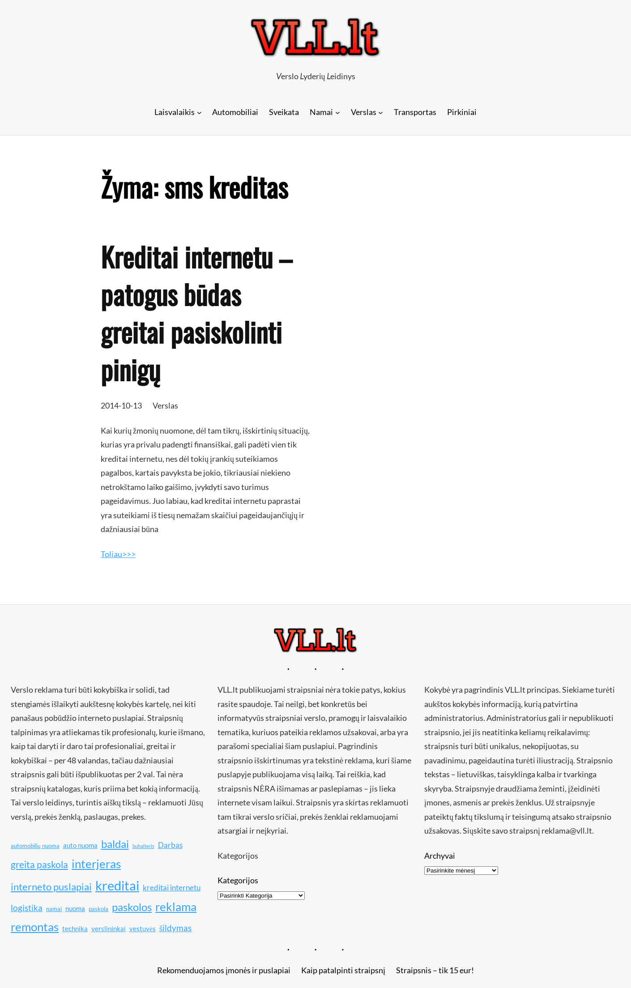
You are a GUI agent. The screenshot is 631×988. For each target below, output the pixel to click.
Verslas (165, 405)
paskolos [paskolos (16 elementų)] (132, 906)
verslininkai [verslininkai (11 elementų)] (108, 928)
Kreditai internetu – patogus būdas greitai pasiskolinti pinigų (196, 313)
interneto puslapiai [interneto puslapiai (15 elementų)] (51, 887)
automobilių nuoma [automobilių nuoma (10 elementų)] (35, 845)
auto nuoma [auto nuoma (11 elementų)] (80, 845)
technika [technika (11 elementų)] (75, 928)
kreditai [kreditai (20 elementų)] (117, 885)
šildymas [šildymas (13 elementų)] (175, 928)
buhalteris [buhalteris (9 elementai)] (143, 846)
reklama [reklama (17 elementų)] (175, 907)
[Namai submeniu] (337, 112)
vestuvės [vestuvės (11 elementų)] (142, 928)
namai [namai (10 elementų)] (54, 908)
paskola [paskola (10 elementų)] (98, 908)
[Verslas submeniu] (380, 112)
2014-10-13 (121, 405)
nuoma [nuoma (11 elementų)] (75, 908)
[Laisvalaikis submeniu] (199, 112)
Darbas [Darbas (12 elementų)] (170, 845)
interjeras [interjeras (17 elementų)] (96, 864)
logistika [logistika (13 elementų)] (27, 908)
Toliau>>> (118, 554)
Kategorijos (237, 880)
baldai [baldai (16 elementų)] (115, 843)
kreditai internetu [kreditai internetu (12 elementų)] (171, 887)
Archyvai (439, 855)
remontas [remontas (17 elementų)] (35, 927)
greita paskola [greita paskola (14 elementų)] (39, 864)
